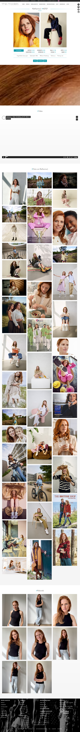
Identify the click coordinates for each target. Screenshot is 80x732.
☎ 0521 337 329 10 (41, 0)
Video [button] (45, 61)
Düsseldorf (4, 706)
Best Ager (23, 706)
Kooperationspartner (46, 711)
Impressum (20, 728)
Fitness (22, 713)
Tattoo (22, 711)
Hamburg (3, 704)
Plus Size (22, 708)
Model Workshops (45, 713)
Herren (22, 704)
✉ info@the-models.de (51, 0)
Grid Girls (43, 702)
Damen (22, 702)
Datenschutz (31, 728)
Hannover (3, 713)
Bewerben (33, 0)
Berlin (2, 702)
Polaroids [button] (40, 61)
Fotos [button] (35, 61)
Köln (2, 708)
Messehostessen (51, 4)
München (3, 711)
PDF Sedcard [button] (18, 50)
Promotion (43, 704)
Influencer (23, 717)
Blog (57, 4)
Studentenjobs (44, 708)
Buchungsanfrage (25, 0)
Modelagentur (34, 4)
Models (27, 4)
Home (23, 4)
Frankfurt (4, 717)
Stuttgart (4, 715)
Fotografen (43, 715)
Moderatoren (42, 4)
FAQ (49, 728)
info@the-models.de (67, 706)
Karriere (59, 728)
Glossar (54, 728)
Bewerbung (62, 4)
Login (67, 4)
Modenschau (23, 715)
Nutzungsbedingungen (41, 728)
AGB (26, 728)
